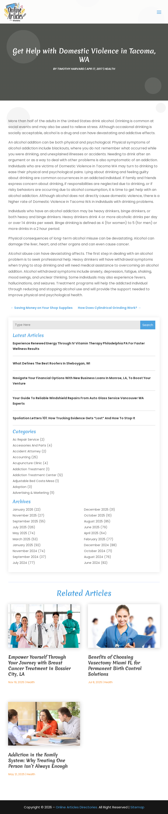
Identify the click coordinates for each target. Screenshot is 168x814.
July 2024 (20, 563)
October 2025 (94, 515)
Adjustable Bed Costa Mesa (33, 481)
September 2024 (25, 557)
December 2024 (96, 545)
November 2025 (25, 515)
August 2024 (93, 557)
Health (110, 69)
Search (147, 325)
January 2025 (23, 545)
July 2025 (20, 527)
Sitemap (137, 807)
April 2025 (91, 533)
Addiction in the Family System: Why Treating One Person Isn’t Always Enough (38, 760)
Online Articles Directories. (77, 807)
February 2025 (94, 539)
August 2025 (93, 521)
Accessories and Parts (29, 445)
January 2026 (23, 509)
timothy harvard (70, 69)
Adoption (19, 487)
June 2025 (92, 527)
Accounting (21, 457)
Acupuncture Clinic (27, 463)
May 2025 (20, 533)
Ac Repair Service (26, 439)
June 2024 (92, 563)
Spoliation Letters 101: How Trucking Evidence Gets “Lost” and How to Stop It (74, 418)
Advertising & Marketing (31, 493)
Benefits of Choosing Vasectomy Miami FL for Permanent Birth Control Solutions (115, 665)
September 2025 (25, 521)
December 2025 (96, 509)
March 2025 (21, 539)
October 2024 (94, 551)
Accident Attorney (27, 451)
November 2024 (25, 551)
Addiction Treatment (29, 469)
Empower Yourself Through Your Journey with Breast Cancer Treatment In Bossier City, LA (39, 665)
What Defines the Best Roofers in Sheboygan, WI (51, 363)
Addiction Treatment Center (34, 475)
